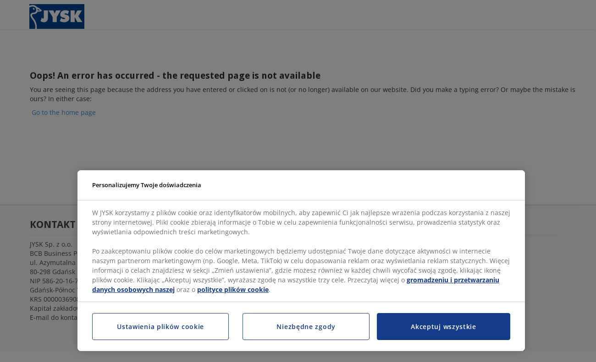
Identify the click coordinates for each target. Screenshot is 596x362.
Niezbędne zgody (306, 326)
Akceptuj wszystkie (443, 326)
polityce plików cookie (233, 289)
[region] (301, 260)
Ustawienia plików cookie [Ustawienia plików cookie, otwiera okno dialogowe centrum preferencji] (160, 326)
